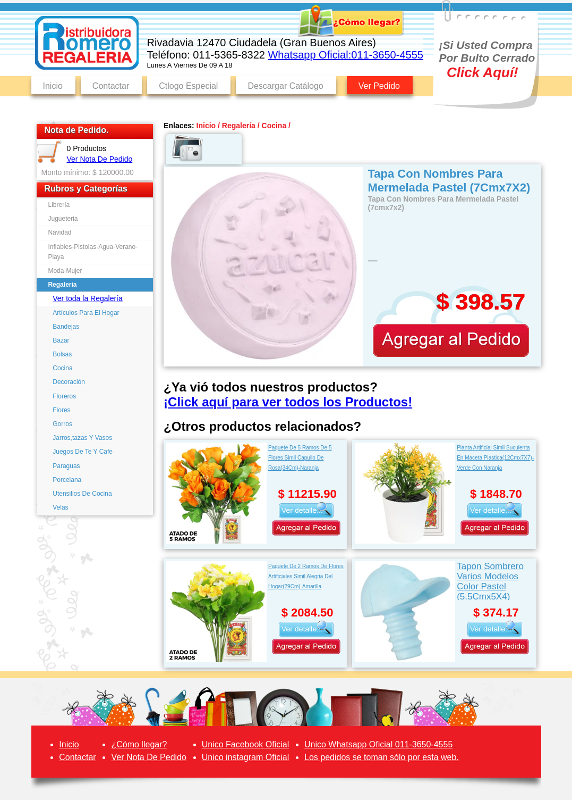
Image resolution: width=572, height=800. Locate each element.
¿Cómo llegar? (139, 744)
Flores (61, 410)
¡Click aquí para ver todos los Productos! (288, 402)
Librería (59, 205)
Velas (60, 507)
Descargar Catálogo (285, 85)
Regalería (62, 284)
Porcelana (67, 480)
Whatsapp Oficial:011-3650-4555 (345, 55)
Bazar (61, 340)
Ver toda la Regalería (88, 298)
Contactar (110, 85)
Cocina (62, 368)
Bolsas (62, 354)
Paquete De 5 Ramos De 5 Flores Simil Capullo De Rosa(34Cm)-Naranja (300, 458)
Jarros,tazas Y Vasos (82, 437)
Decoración (69, 382)
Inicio (53, 85)
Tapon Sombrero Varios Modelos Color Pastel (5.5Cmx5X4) (490, 580)
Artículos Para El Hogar (86, 312)
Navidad (59, 232)
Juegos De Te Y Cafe (83, 451)
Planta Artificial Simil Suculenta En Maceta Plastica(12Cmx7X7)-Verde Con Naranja (495, 458)
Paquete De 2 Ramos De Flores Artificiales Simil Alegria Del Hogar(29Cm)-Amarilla (306, 576)
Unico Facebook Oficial (245, 744)
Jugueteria (63, 218)
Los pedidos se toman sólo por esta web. (381, 757)
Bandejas (66, 326)
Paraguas (66, 466)
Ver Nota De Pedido (100, 159)
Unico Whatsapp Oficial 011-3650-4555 (378, 744)
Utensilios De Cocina (82, 493)
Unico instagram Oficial (245, 757)
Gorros (62, 424)
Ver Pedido (379, 85)
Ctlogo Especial (188, 85)
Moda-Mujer (65, 270)
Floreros (64, 396)
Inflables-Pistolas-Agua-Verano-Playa (93, 252)
